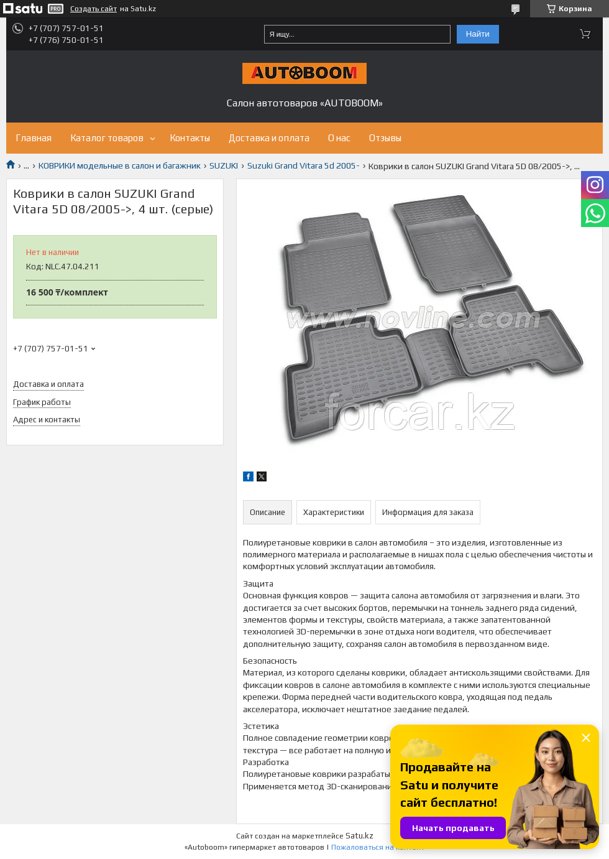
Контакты (190, 137)
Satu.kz (359, 835)
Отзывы (385, 137)
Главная (34, 137)
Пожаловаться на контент (377, 847)
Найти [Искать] (478, 34)
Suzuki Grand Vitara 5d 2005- (303, 165)
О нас (339, 137)
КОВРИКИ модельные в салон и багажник (120, 165)
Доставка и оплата (269, 137)
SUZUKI (223, 165)
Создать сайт (93, 8)
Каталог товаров (107, 137)
